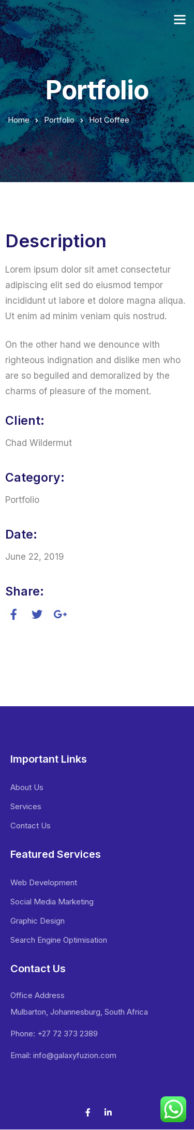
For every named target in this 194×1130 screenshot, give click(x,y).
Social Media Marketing (52, 901)
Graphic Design (37, 921)
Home (18, 120)
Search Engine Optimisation (58, 940)
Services (25, 806)
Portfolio (59, 120)
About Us (26, 787)
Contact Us (30, 825)
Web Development (43, 882)
